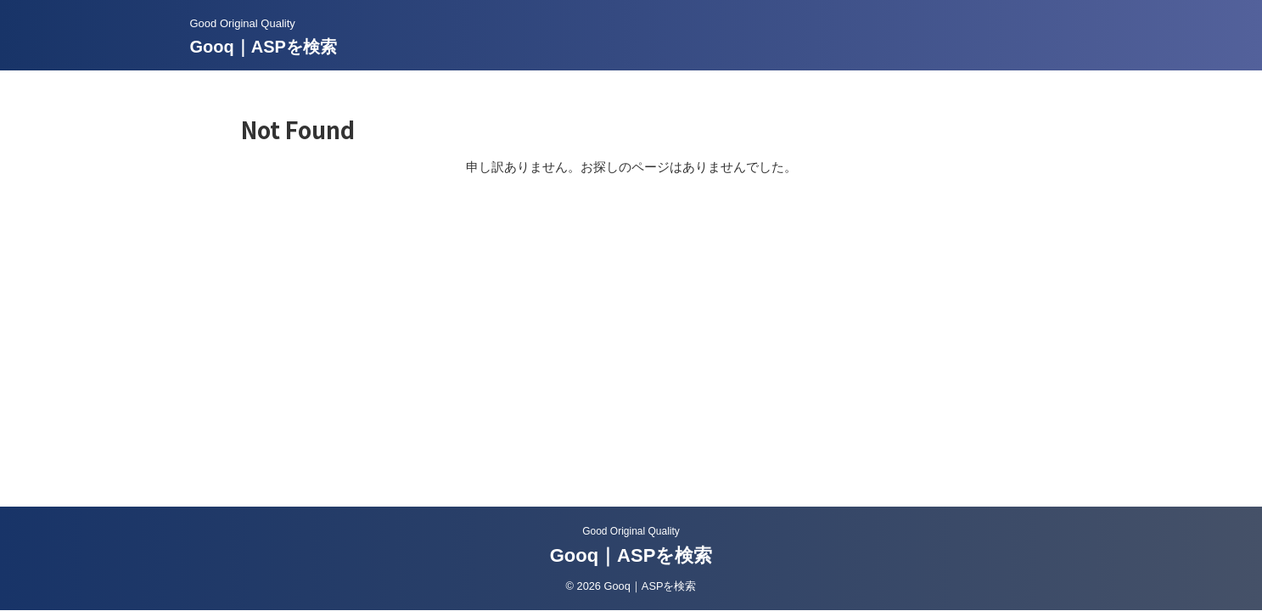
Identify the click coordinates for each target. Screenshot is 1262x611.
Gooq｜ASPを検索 (263, 46)
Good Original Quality (631, 531)
